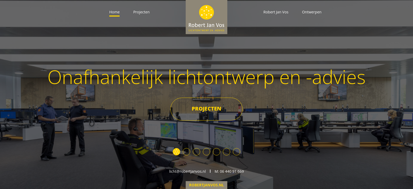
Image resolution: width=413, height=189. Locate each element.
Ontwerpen (312, 11)
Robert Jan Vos (275, 11)
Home (114, 11)
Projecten (141, 11)
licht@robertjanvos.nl (187, 171)
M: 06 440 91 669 (229, 171)
